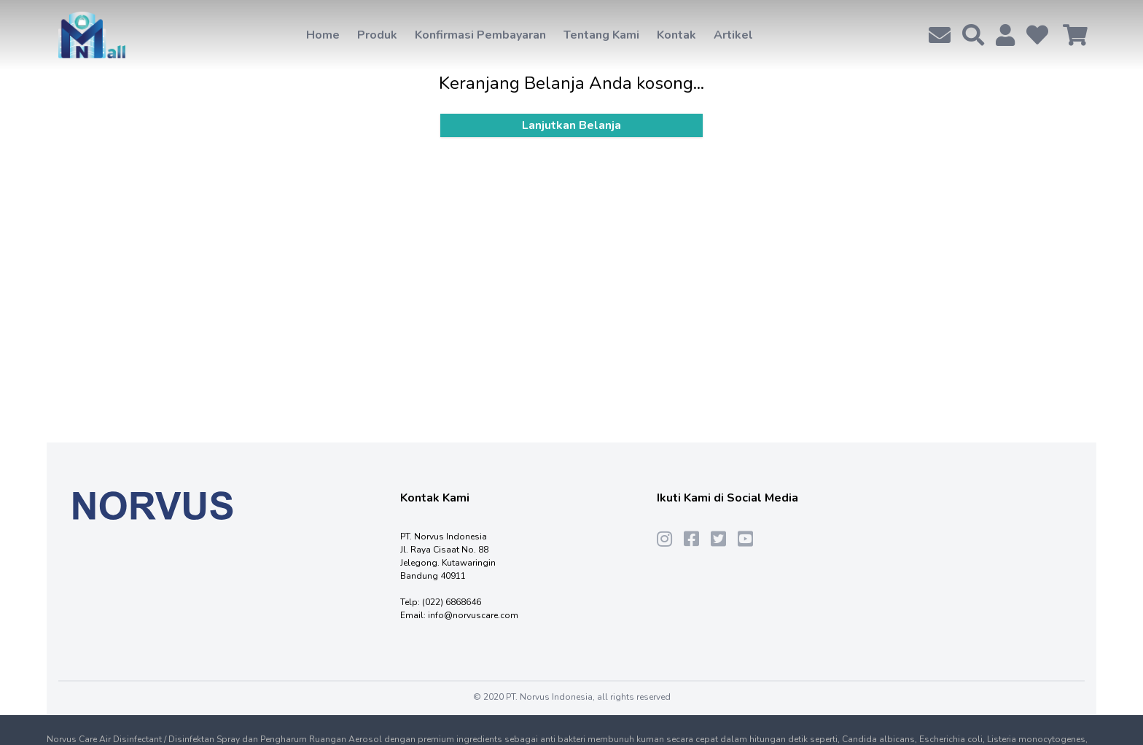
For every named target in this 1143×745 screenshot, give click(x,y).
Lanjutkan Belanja (571, 125)
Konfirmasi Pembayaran (480, 35)
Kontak (676, 35)
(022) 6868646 (451, 602)
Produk (377, 35)
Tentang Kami (601, 35)
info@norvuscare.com (473, 615)
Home (323, 35)
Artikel (733, 35)
